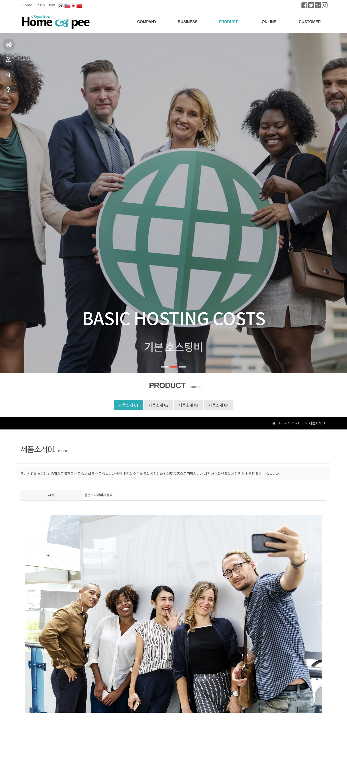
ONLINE (269, 22)
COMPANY (147, 22)
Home (27, 4)
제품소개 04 (219, 405)
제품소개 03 (189, 405)
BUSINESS (188, 22)
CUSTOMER (310, 22)
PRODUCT (228, 22)
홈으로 (9, 46)
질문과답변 (8, 76)
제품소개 (8, 61)
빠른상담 (8, 91)
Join (51, 4)
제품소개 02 (158, 405)
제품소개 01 (128, 405)
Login (40, 4)
